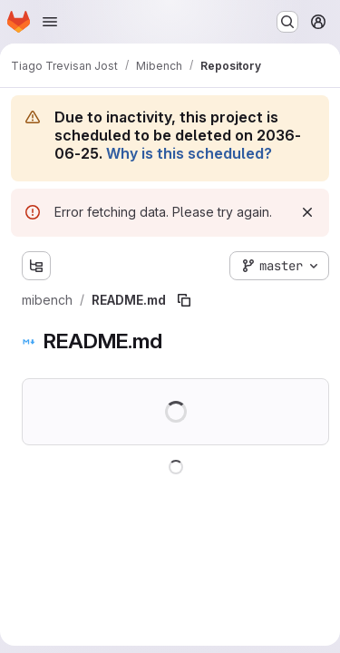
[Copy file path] (184, 300)
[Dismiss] (307, 212)
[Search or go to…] (287, 22)
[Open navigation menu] (49, 21)
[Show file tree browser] (36, 265)
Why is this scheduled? (189, 153)
